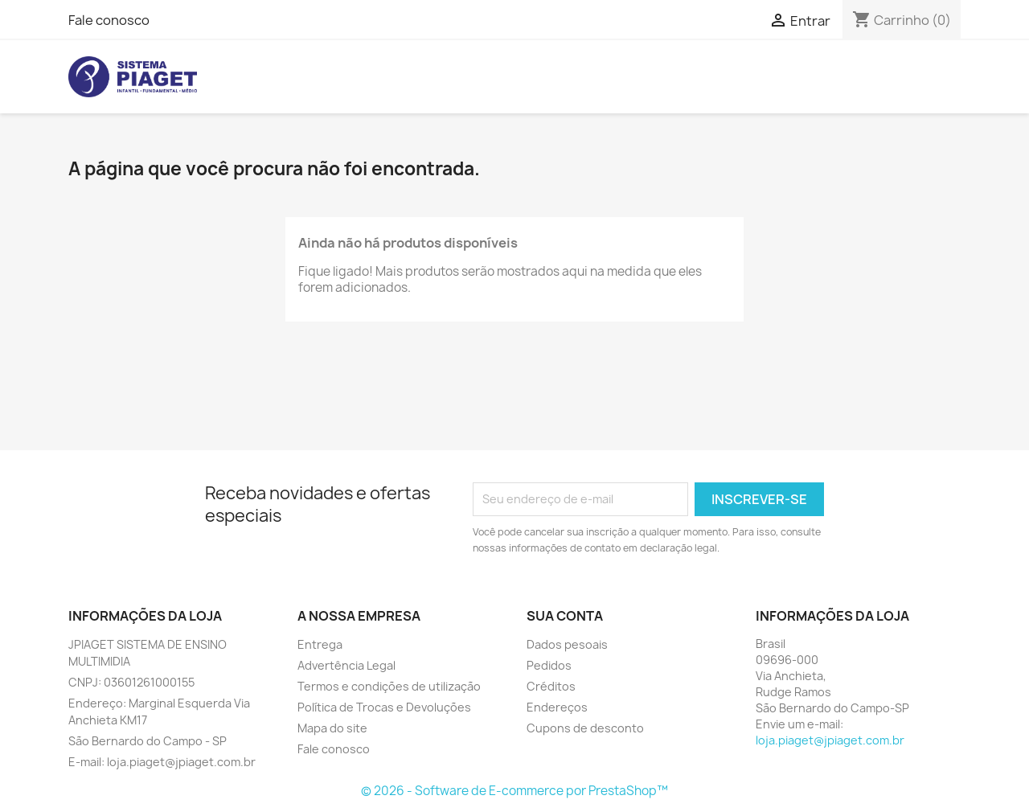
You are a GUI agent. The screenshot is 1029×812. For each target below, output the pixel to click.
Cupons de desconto (585, 728)
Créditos (551, 686)
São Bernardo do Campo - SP (147, 740)
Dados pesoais (567, 644)
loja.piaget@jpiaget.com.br (830, 740)
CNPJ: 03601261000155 (131, 682)
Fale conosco (109, 20)
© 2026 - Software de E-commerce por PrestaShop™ (514, 790)
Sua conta (565, 616)
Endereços (557, 707)
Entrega (319, 644)
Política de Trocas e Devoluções (384, 707)
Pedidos (549, 665)
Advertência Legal (346, 665)
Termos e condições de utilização (389, 686)
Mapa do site (332, 728)
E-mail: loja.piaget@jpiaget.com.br (162, 761)
